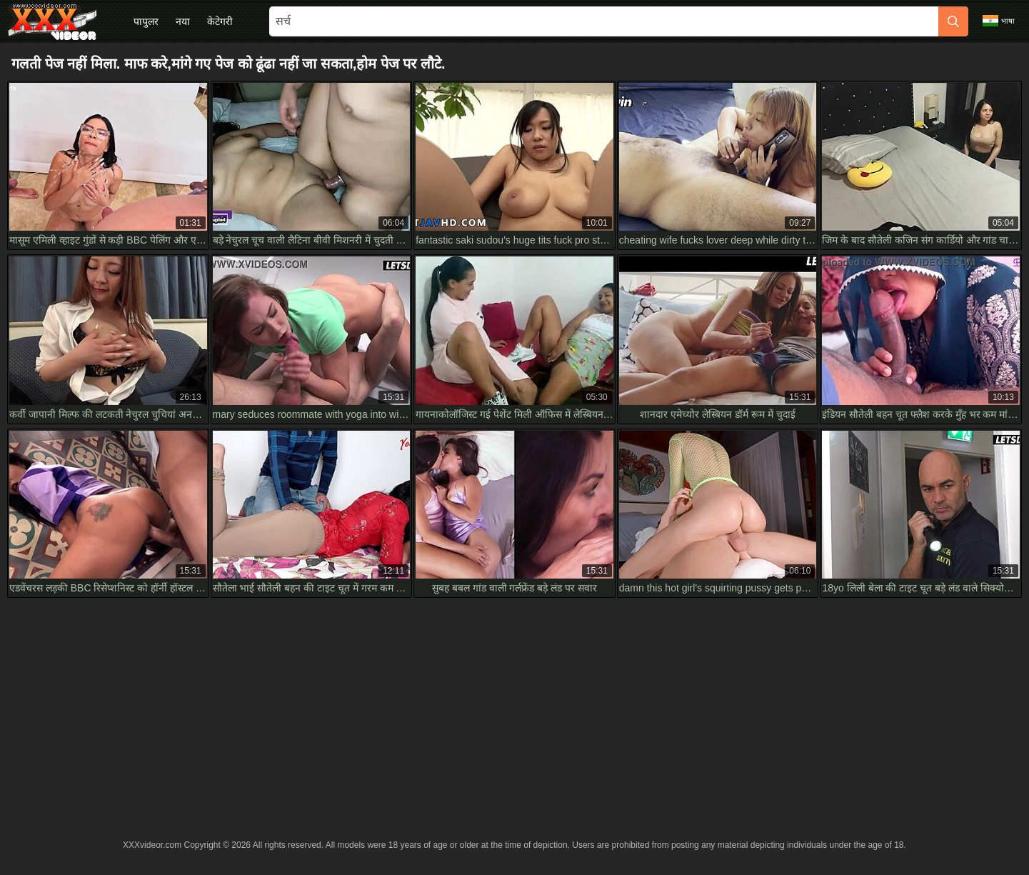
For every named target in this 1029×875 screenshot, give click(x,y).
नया (183, 21)
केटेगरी (220, 21)
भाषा (999, 20)
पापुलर (146, 21)
